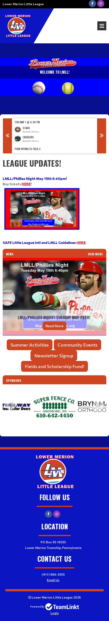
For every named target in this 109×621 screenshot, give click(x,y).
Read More (54, 325)
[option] (54, 135)
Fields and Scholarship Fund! (54, 366)
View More (95, 254)
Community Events (77, 344)
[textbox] (54, 201)
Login (54, 613)
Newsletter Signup (53, 355)
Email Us (53, 580)
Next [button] (101, 135)
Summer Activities (30, 344)
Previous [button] (7, 135)
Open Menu (101, 25)
